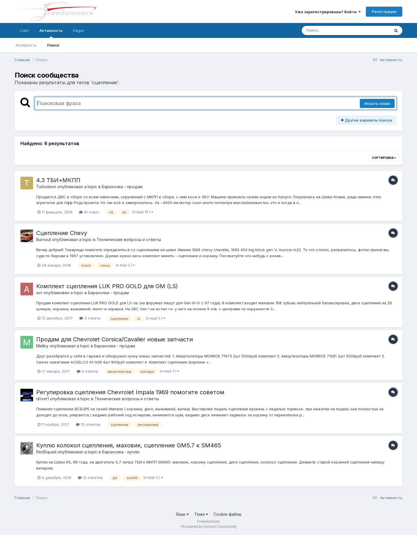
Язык (182, 514)
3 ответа (89, 318)
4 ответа (87, 371)
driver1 (42, 398)
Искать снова (377, 103)
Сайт (24, 30)
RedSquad (46, 451)
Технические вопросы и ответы (129, 239)
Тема (201, 514)
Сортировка (384, 157)
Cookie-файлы (227, 514)
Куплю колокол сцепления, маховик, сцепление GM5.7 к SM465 (128, 445)
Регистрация (384, 11)
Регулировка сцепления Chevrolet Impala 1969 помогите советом (130, 392)
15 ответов (88, 424)
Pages (78, 30)
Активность (51, 33)
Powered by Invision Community (209, 526)
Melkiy (42, 345)
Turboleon (46, 186)
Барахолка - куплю (121, 451)
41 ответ (89, 212)
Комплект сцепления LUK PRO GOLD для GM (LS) (107, 286)
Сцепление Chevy (61, 233)
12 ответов (90, 477)
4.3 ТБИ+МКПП (58, 180)
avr (39, 292)
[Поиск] (335, 30)
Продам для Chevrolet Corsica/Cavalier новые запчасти (114, 339)
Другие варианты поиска (366, 120)
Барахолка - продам (122, 186)
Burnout (43, 239)
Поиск (53, 45)
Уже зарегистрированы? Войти (328, 11)
